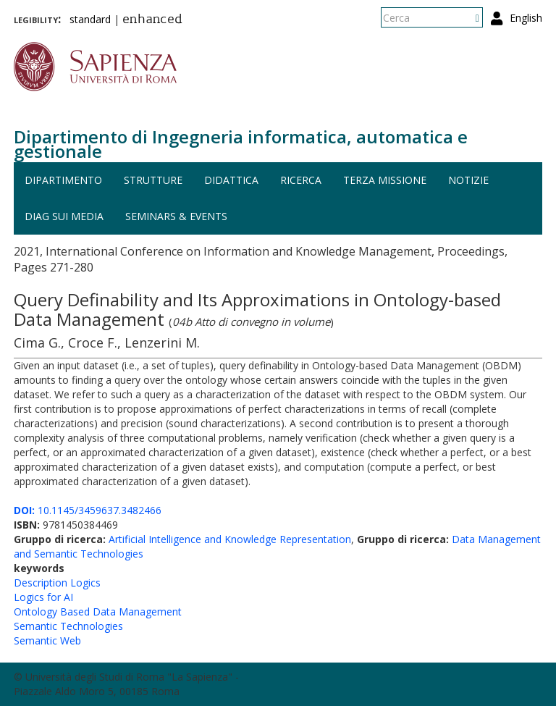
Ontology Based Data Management (98, 611)
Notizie (468, 180)
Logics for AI (43, 597)
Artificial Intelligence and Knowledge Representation (230, 539)
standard (90, 19)
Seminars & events (176, 216)
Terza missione (384, 180)
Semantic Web (47, 640)
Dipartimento (63, 180)
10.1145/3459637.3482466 (87, 510)
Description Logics (57, 582)
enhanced (152, 20)
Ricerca (300, 180)
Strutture (153, 180)
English (526, 18)
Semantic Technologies (68, 626)
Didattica (231, 180)
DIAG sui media (64, 216)
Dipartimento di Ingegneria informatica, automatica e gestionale (241, 144)
